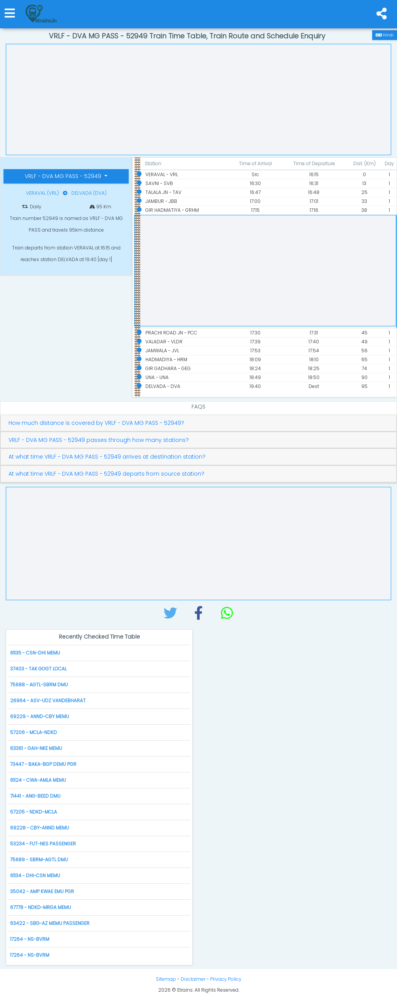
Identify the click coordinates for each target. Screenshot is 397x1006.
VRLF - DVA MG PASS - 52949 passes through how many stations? (99, 440)
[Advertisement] (198, 98)
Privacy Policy (226, 979)
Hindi (385, 35)
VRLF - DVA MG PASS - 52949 (64, 176)
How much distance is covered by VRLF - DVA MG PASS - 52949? (96, 423)
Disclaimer (193, 979)
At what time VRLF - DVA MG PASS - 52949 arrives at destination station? (107, 457)
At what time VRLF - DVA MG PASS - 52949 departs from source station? (106, 474)
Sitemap (166, 979)
